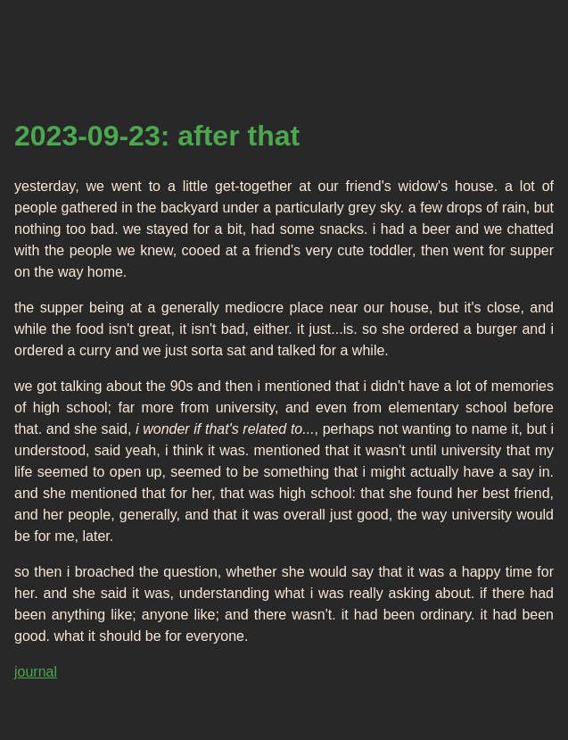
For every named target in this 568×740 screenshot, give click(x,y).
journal (35, 671)
